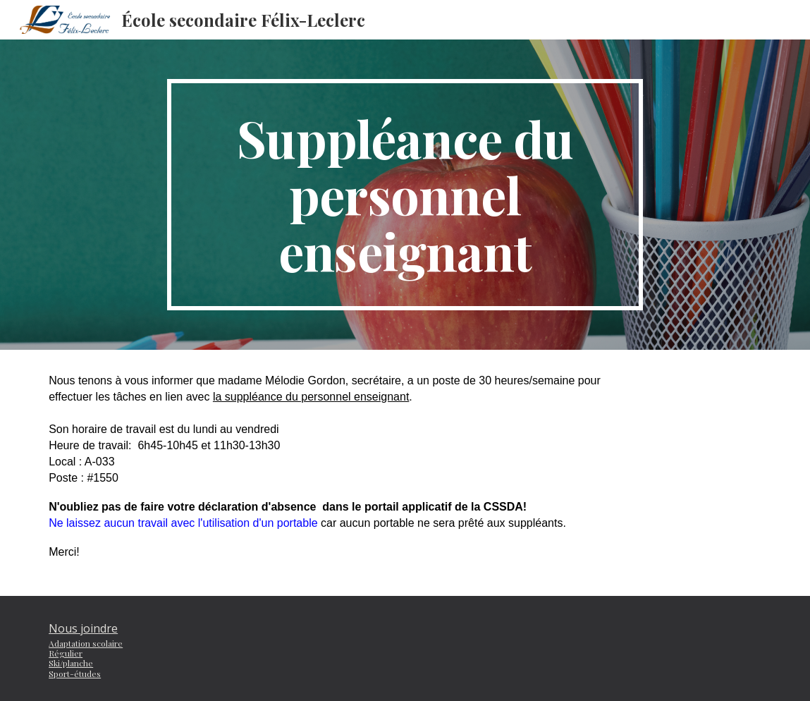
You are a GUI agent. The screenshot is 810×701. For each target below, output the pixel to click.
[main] (405, 194)
